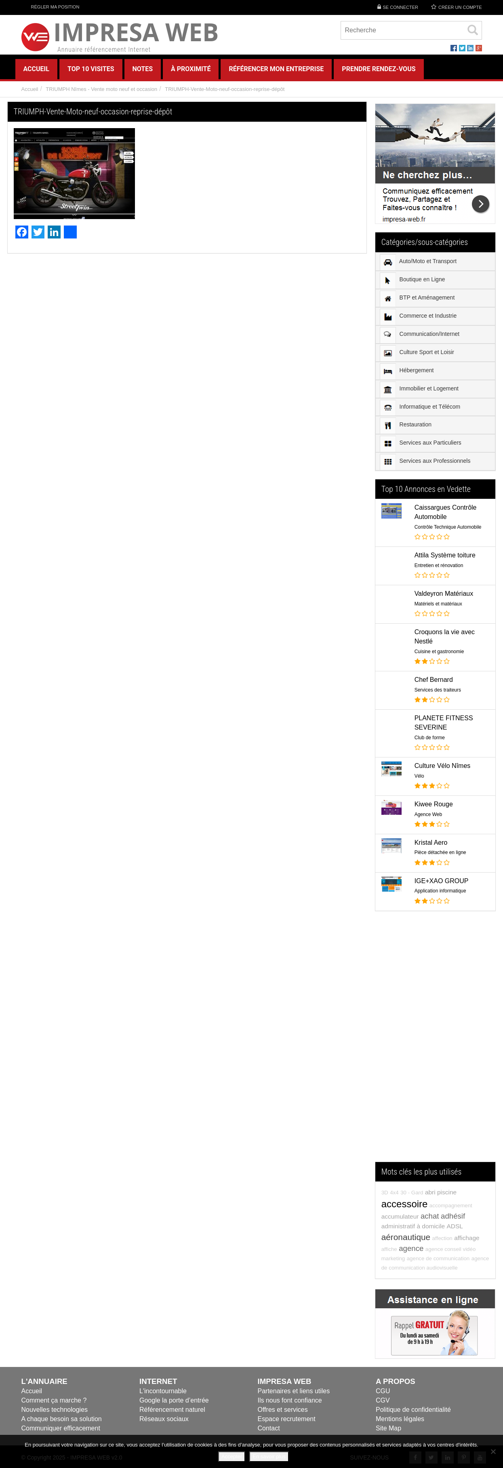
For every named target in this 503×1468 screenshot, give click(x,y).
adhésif (453, 1216)
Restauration (405, 426)
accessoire (404, 1203)
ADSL (454, 1226)
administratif (398, 1226)
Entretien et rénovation (439, 565)
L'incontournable (163, 1391)
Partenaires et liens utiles (294, 1391)
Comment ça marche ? (54, 1400)
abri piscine (441, 1192)
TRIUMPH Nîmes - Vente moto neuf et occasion (101, 89)
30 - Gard (411, 1193)
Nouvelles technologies (54, 1409)
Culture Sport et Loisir (417, 353)
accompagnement (450, 1205)
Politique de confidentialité (413, 1409)
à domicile (431, 1226)
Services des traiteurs (438, 690)
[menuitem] (435, 262)
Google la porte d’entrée (174, 1400)
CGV (383, 1400)
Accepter (231, 1456)
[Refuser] (493, 1451)
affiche (389, 1249)
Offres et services (283, 1409)
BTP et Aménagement (417, 299)
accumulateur (400, 1216)
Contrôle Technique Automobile (448, 527)
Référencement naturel (172, 1409)
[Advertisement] (435, 1040)
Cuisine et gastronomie (439, 651)
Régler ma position (50, 6)
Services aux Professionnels (425, 462)
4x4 (394, 1193)
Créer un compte (460, 7)
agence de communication (438, 1258)
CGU (383, 1391)
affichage (466, 1237)
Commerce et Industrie (418, 317)
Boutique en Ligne (412, 280)
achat (430, 1216)
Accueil (29, 89)
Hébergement (407, 371)
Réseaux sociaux (164, 1418)
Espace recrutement (287, 1418)
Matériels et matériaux (438, 604)
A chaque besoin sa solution (61, 1418)
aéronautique (405, 1237)
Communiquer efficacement (60, 1428)
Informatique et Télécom (420, 408)
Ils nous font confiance (290, 1400)
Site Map (388, 1428)
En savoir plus (269, 1456)
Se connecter (400, 7)
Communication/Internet (420, 335)
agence (411, 1248)
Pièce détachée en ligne (440, 852)
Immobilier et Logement (419, 390)
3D (384, 1193)
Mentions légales (400, 1418)
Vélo (419, 776)
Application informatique (440, 891)
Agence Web (428, 814)
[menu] (435, 361)
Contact (269, 1428)
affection (442, 1238)
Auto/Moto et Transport (418, 262)
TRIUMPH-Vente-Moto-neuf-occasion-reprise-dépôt (224, 89)
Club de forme (430, 737)
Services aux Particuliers (420, 444)
